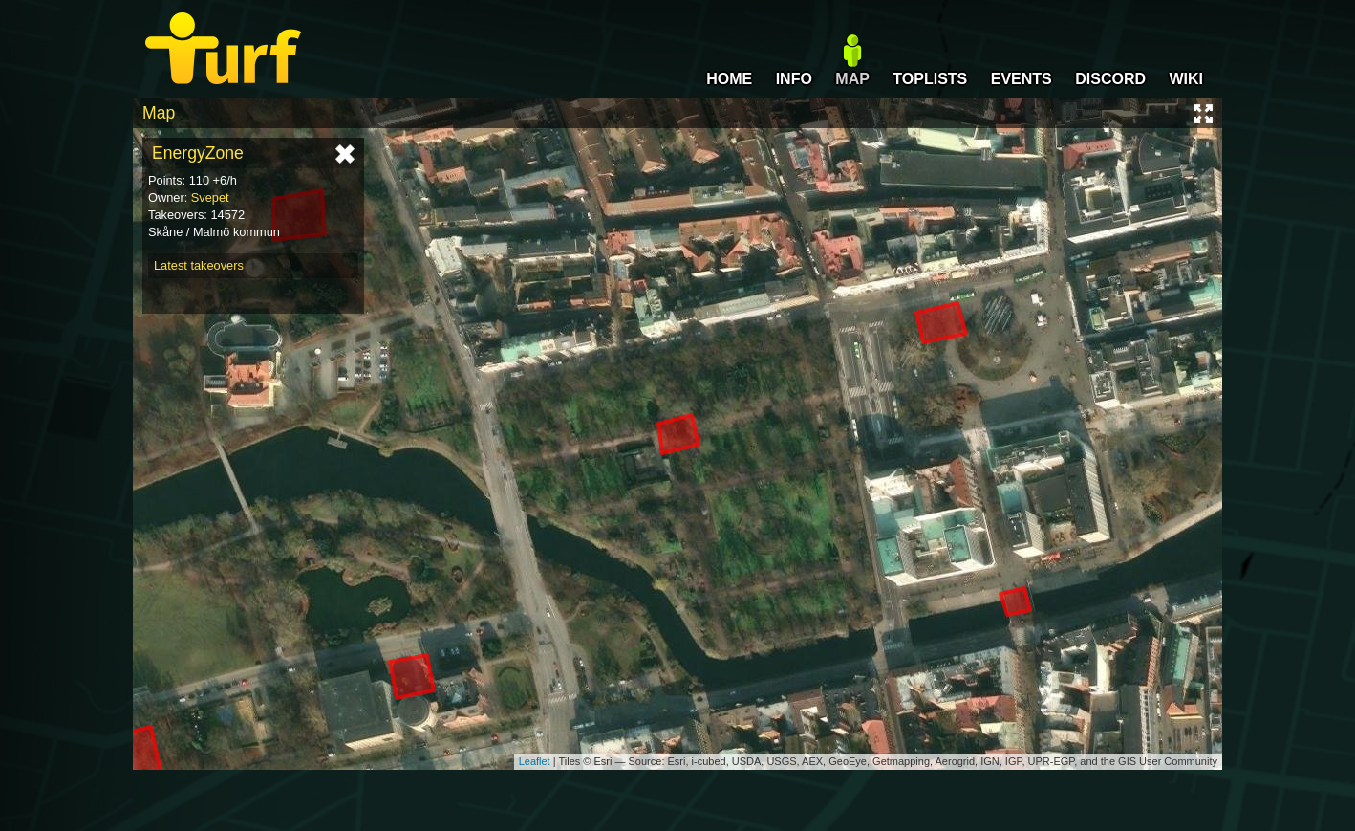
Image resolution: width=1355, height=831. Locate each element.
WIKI (1186, 79)
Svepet (210, 197)
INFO (794, 79)
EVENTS (1021, 79)
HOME (729, 79)
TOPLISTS (930, 79)
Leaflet (534, 761)
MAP (852, 79)
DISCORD (1110, 79)
